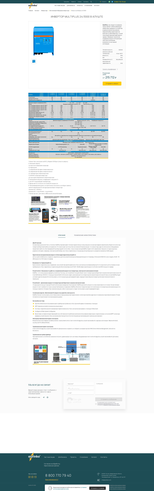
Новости (73, 1)
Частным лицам (59, 5)
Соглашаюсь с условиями (97, 488)
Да (100, 10)
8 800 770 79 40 (120, 2)
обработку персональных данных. (112, 405)
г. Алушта (103, 1)
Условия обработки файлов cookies (117, 488)
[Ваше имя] (80, 383)
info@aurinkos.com (106, 480)
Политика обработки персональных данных (115, 485)
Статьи (79, 1)
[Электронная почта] (80, 393)
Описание (61, 235)
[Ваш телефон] (80, 388)
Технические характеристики (85, 235)
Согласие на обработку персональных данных (52, 465)
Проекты (80, 5)
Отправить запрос (112, 83)
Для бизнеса (71, 5)
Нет (108, 10)
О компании (88, 5)
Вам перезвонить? (51, 479)
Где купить (66, 1)
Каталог (94, 457)
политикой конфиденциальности (105, 403)
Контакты (86, 1)
